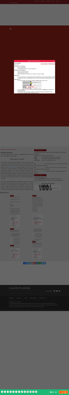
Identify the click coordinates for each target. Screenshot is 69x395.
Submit (63, 392)
